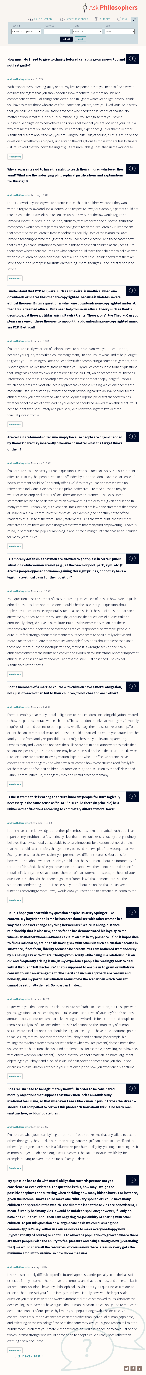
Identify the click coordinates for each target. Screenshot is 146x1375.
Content (17, 25)
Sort (108, 25)
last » (38, 1356)
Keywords (49, 25)
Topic (76, 25)
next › (27, 1356)
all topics (104, 19)
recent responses (77, 19)
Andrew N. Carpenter (19, 79)
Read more (16, 157)
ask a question (43, 19)
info (124, 19)
